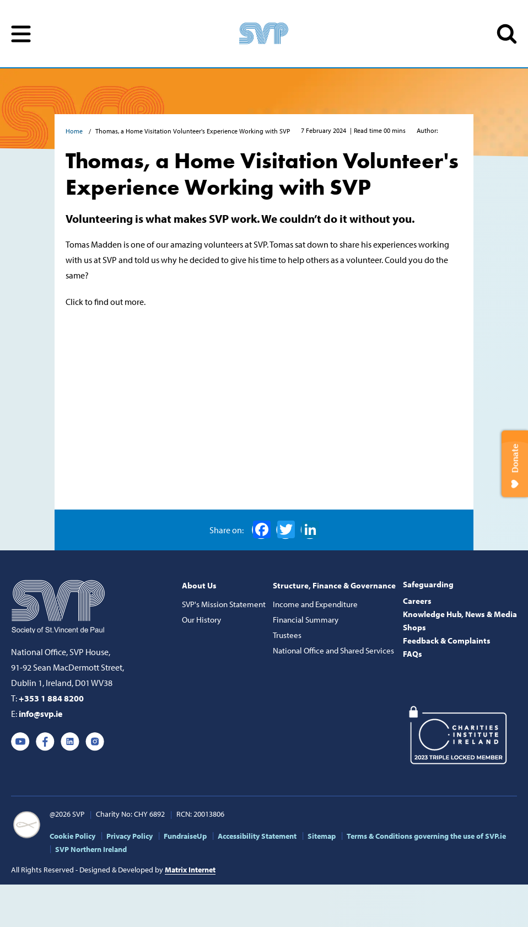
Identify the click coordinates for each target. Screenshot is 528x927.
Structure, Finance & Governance (334, 585)
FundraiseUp (185, 836)
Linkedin (70, 741)
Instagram (94, 741)
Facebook (262, 529)
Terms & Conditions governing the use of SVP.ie (426, 836)
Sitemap (322, 836)
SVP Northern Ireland (91, 849)
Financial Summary (305, 619)
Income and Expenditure (315, 604)
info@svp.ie (40, 713)
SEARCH (507, 34)
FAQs (412, 654)
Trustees (287, 635)
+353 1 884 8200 (51, 698)
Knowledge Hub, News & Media (460, 614)
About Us (199, 585)
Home (75, 131)
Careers (417, 601)
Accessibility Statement (257, 836)
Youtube (20, 741)
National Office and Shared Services (333, 650)
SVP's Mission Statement (224, 604)
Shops (414, 627)
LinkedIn (310, 529)
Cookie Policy (72, 836)
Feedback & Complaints (447, 640)
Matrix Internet (190, 870)
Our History (201, 619)
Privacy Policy (129, 836)
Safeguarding (428, 584)
